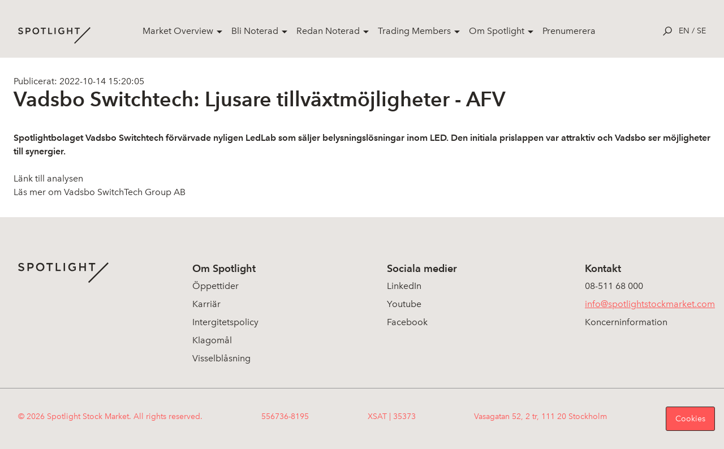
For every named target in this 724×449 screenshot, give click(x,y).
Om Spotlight (496, 30)
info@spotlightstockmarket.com (650, 304)
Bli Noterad (254, 30)
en (684, 31)
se (701, 31)
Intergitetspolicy (225, 322)
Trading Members (414, 30)
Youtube (404, 304)
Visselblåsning (221, 358)
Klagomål (212, 340)
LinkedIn (404, 285)
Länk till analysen (48, 178)
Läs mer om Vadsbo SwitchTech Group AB (100, 192)
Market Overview (178, 30)
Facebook (407, 322)
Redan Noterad (328, 30)
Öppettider (215, 285)
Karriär (206, 304)
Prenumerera (569, 30)
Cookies (690, 419)
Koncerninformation (626, 322)
